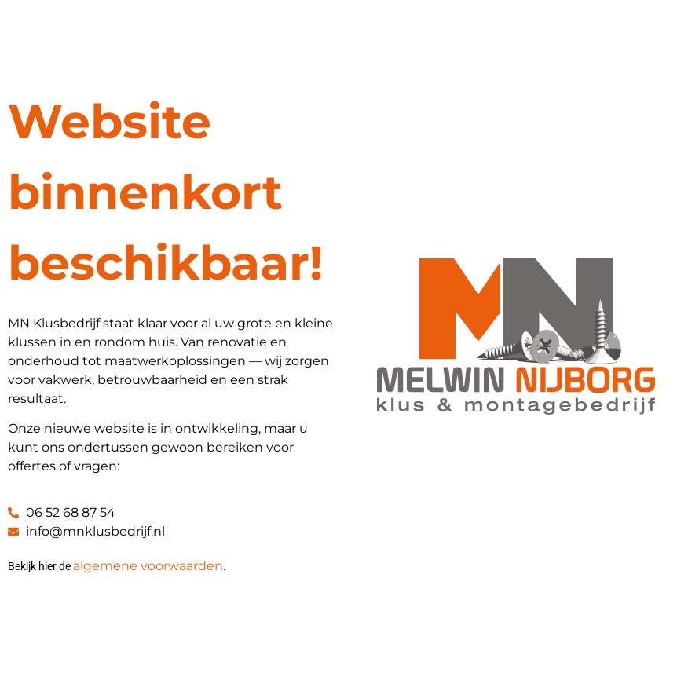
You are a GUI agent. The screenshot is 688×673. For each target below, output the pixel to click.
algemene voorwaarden (148, 565)
